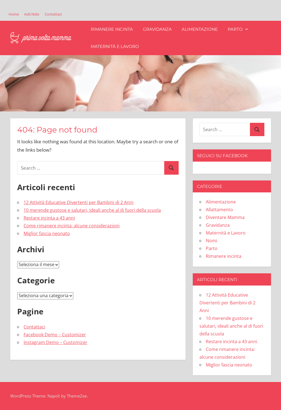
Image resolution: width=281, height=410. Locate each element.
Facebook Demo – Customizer (55, 335)
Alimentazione (200, 29)
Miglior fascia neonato (47, 233)
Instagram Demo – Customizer (55, 342)
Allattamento (219, 210)
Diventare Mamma (225, 217)
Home (14, 14)
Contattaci (53, 14)
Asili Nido (31, 14)
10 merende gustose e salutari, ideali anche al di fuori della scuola (92, 210)
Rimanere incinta (112, 29)
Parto (238, 29)
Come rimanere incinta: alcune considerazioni (72, 226)
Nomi (211, 241)
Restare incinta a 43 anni (49, 218)
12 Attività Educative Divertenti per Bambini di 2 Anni (78, 202)
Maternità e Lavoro (115, 46)
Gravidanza (157, 29)
